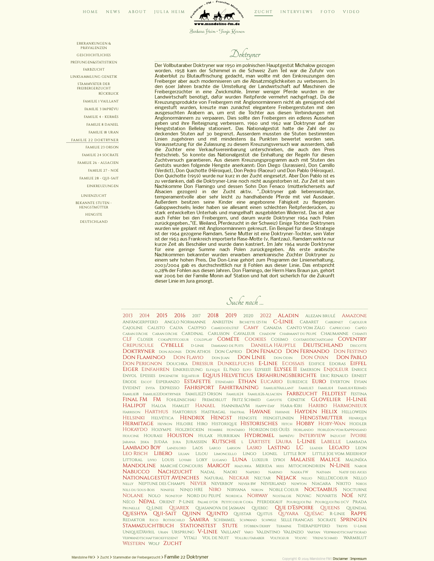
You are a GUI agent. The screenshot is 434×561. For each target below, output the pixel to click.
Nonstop (173, 496)
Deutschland (94, 221)
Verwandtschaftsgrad (345, 532)
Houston (180, 435)
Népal (147, 501)
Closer (145, 339)
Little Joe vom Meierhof (339, 454)
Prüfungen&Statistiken (94, 62)
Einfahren (155, 369)
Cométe (228, 339)
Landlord (176, 448)
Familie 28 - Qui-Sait (99, 178)
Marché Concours (181, 466)
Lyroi (279, 460)
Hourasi (153, 436)
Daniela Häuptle (273, 345)
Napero (253, 472)
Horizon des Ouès (269, 430)
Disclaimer (340, 559)
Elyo (247, 370)
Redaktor (134, 520)
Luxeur (260, 460)
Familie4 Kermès (352, 388)
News (113, 11)
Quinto (217, 513)
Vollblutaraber (249, 538)
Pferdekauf (270, 502)
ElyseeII (263, 370)
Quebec (260, 508)
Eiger (130, 369)
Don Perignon (142, 363)
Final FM (135, 399)
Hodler (358, 424)
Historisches (259, 423)
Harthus (156, 411)
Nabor (361, 466)
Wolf (154, 544)
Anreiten (222, 322)
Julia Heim (169, 11)
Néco (129, 502)
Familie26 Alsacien (265, 394)
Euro (319, 381)
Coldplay (203, 339)
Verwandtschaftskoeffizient (150, 538)
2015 (161, 315)
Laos (197, 448)
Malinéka (356, 460)
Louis (168, 460)
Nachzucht (175, 471)
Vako (248, 532)
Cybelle (172, 345)
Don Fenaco (264, 351)
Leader (316, 448)
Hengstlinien (278, 418)
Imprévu (286, 436)
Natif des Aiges (353, 472)
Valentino (268, 532)
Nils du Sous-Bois (139, 490)
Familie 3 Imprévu (101, 109)
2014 (144, 315)
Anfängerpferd (140, 322)
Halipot (134, 405)
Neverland (273, 484)
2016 (179, 315)
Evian (360, 382)
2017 (196, 316)
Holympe (161, 430)
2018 (213, 315)
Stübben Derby (257, 526)
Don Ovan (314, 357)
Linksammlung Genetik (93, 76)
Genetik (296, 400)
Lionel (269, 454)
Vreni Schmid (325, 538)
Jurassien (196, 442)
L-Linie (306, 441)
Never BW (247, 484)
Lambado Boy (142, 447)
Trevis (342, 526)
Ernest (359, 376)
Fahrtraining (239, 387)
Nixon (257, 490)
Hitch (286, 424)
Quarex (179, 507)
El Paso (231, 370)
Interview (312, 435)
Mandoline (139, 465)
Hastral (237, 412)
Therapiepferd (314, 526)
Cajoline (133, 328)
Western (134, 543)
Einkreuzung (188, 370)
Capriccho (340, 328)
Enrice (359, 370)
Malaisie (302, 459)
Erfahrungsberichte (287, 375)
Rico (153, 520)
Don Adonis (170, 352)
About (137, 11)
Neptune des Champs (161, 484)
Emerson (310, 370)
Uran (163, 532)
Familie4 (325, 388)
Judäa (160, 442)
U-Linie (360, 526)
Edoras (337, 364)
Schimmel (224, 520)
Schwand (248, 520)
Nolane (133, 495)
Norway (257, 495)
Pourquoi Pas (298, 502)
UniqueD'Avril (139, 532)
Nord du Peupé (204, 496)
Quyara (288, 513)
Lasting (279, 447)
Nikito (343, 484)
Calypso (197, 328)
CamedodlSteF (225, 328)
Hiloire (184, 424)
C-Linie (283, 321)
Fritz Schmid (246, 400)
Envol (130, 376)
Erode (129, 382)
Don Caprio (228, 352)
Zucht (263, 11)
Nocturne (355, 490)
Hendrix (192, 417)
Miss (280, 466)
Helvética (162, 418)
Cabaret (309, 322)
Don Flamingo (144, 357)
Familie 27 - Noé (103, 170)
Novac (303, 496)
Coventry (352, 339)
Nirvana (236, 490)
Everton (340, 382)
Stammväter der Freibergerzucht (94, 86)
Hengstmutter (321, 417)
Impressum (358, 559)
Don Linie (251, 357)
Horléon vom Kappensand (342, 430)
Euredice (297, 382)
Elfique (213, 370)
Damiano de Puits (227, 345)
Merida (264, 466)
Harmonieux (350, 405)
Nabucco (136, 471)
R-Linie (337, 514)
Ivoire (358, 435)
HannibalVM (235, 406)
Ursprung (183, 532)
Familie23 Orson (203, 394)
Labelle (331, 441)
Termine (283, 526)
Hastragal (213, 412)
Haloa (158, 406)
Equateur (190, 376)
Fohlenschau (181, 400)
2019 (231, 315)
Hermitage (138, 423)
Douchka (177, 364)
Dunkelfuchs (236, 363)
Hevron (164, 424)
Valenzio (293, 532)
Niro (215, 489)
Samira (199, 519)
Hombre (215, 430)
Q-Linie (154, 508)
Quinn (191, 513)
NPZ (362, 496)
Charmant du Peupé (298, 334)
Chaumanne (334, 334)
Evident (132, 388)
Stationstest (198, 525)
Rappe (359, 513)
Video (351, 11)
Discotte (358, 345)
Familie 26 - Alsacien (98, 163)
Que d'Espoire (294, 507)
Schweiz (269, 520)
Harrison (131, 412)
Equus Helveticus (228, 375)
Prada (360, 502)
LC (299, 447)
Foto (328, 11)
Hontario (236, 430)
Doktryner (139, 351)
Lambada (356, 442)
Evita (150, 388)
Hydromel (259, 435)
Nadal (207, 472)
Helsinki (134, 417)
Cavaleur (244, 334)
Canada (273, 328)
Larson (234, 448)
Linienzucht (94, 195)
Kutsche (224, 441)
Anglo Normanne (185, 322)
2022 (265, 315)
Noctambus (320, 489)
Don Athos (198, 352)
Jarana (129, 442)
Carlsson (218, 334)
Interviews (296, 11)
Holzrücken (189, 430)
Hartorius (184, 412)
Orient (167, 502)
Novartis (326, 496)
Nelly (128, 484)
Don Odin (283, 358)
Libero (163, 453)
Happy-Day (265, 406)
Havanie (282, 412)
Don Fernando (307, 351)
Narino (275, 472)
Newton (299, 484)
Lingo (249, 454)
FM (157, 399)
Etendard (224, 382)
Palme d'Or (208, 502)
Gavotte (274, 400)
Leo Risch (135, 453)
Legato (339, 447)
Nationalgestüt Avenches (161, 477)
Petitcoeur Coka (237, 502)
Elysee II (285, 369)
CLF (127, 339)
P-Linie (186, 502)
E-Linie (268, 363)
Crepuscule (138, 345)
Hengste (93, 214)
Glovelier (326, 399)
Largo (215, 448)
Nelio (306, 478)
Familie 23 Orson (102, 147)
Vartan (313, 532)
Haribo (317, 405)
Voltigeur (279, 538)
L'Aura (284, 441)
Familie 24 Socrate (100, 155)
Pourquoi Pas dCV (332, 502)
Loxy (201, 460)
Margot (218, 465)
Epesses (147, 376)
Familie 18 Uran (104, 132)
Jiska (145, 442)
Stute (230, 525)
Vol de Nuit (215, 538)
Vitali (190, 538)
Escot (146, 382)
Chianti (359, 334)
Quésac (314, 513)
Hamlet (180, 406)
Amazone (354, 315)
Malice (330, 459)
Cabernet (334, 322)
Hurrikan (228, 436)
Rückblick (109, 93)
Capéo (361, 328)
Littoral (133, 460)
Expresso (169, 388)
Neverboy (222, 484)
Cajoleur (358, 322)
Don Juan (220, 358)
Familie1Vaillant (279, 388)
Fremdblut (214, 400)
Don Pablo (351, 357)
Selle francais (297, 520)
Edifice (317, 364)
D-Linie (197, 345)
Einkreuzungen (103, 186)
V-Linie (208, 531)
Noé (347, 495)
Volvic (301, 538)
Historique (224, 424)
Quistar (242, 514)
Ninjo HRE (191, 490)
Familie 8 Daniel (102, 124)
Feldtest (334, 393)
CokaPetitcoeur (173, 339)
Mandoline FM (82, 557)
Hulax (205, 436)
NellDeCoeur (332, 478)
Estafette (197, 381)
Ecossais (293, 363)
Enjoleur (336, 369)
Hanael (205, 405)
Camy (251, 327)
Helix (329, 411)
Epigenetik (168, 376)
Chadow (267, 334)
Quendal (356, 508)
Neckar (239, 477)
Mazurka (242, 466)
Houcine (131, 436)
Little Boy (294, 454)
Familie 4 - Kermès (101, 117)
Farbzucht (93, 69)
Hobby (305, 423)
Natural (214, 478)
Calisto (156, 328)
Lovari (185, 460)
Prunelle (131, 508)
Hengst (221, 417)
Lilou (201, 454)
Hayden (305, 411)
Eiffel (358, 363)
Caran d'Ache (135, 334)
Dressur (202, 363)
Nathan (323, 472)
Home (91, 11)
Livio (152, 460)
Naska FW (299, 472)
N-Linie (340, 465)
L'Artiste (259, 441)
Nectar (262, 478)
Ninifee (167, 490)
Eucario (271, 381)
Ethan (247, 381)
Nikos (361, 484)
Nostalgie (282, 496)
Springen (353, 519)
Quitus (264, 514)
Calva (176, 328)
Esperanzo (168, 382)
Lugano (219, 460)
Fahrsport (199, 387)
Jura (177, 442)
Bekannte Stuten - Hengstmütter (94, 205)
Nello (360, 478)
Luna (239, 459)
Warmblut (355, 538)
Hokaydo (135, 429)
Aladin (288, 315)
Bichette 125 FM (253, 322)
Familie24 (234, 394)
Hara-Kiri (291, 406)
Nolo (154, 496)
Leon (361, 448)
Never (198, 483)
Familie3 (306, 388)
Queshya (135, 513)
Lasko (254, 447)
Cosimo (279, 339)
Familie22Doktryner (162, 394)
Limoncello (225, 454)
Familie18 (131, 394)
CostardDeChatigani (313, 339)
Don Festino (350, 351)
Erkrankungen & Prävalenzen (94, 45)
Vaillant (231, 532)
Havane (260, 411)
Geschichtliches (94, 55)
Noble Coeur (284, 490)
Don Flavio (188, 357)
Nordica (234, 496)
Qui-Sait (164, 513)
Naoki (230, 472)
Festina (359, 394)
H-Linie (356, 399)
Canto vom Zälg (306, 328)
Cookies (255, 339)
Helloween (354, 412)
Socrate (327, 520)
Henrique (358, 418)
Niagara (321, 484)
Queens (330, 507)
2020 (248, 316)
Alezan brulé (320, 316)
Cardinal (192, 334)
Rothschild (174, 520)
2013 (128, 315)
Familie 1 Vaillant (101, 101)
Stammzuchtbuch (148, 525)
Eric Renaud (334, 376)
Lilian (183, 454)
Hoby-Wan (331, 423)
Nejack (286, 477)
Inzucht (338, 436)
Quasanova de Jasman (220, 508)
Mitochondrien (306, 466)
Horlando (303, 430)
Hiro (202, 424)
